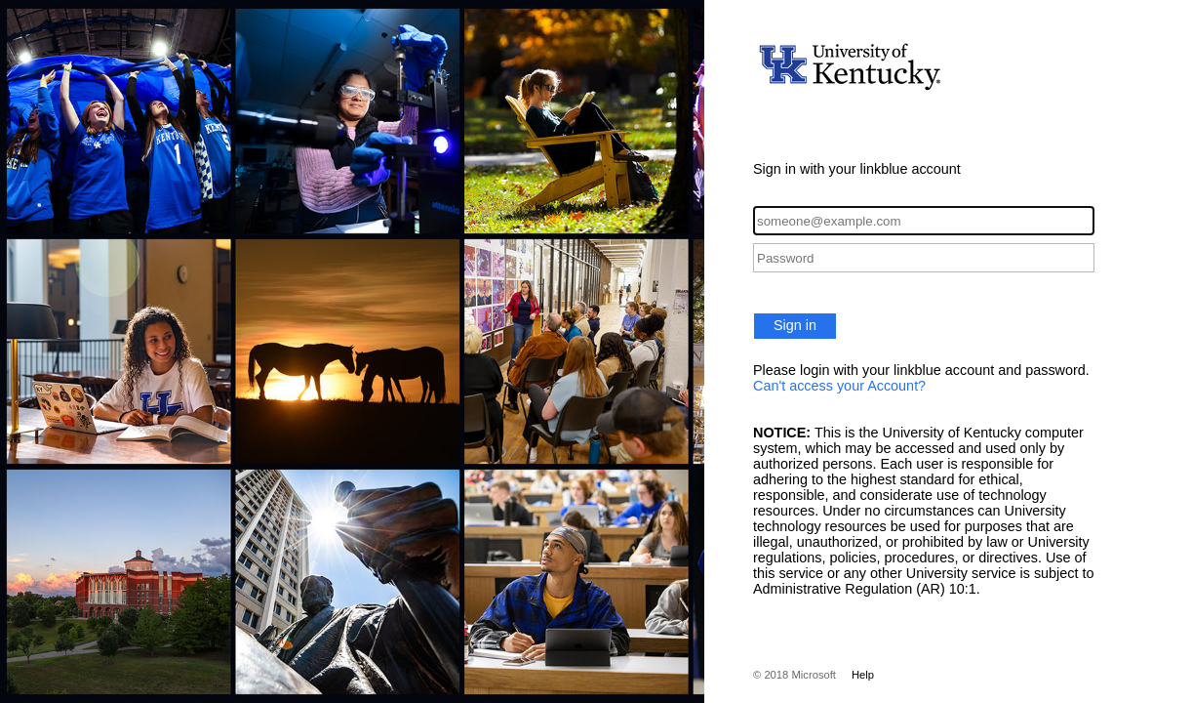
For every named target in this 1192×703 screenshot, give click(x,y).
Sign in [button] (795, 325)
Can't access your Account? (839, 385)
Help (863, 675)
